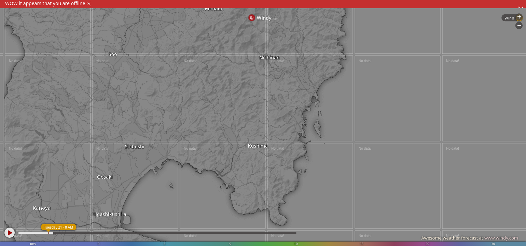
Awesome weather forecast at (469, 238)
